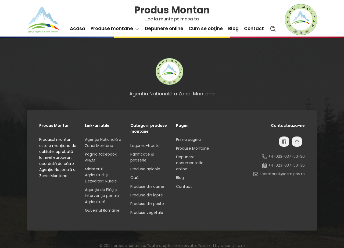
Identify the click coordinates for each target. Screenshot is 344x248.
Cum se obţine (206, 28)
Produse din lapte (146, 195)
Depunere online (164, 28)
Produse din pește (147, 203)
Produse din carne (147, 186)
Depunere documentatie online (189, 163)
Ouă (134, 177)
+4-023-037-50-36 (286, 156)
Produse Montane (192, 148)
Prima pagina (188, 139)
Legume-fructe (145, 145)
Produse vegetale (146, 212)
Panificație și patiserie (142, 157)
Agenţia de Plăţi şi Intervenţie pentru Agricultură (102, 195)
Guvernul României (102, 210)
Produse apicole (145, 169)
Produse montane (115, 28)
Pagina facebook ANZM (101, 157)
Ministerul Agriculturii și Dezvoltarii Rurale (101, 175)
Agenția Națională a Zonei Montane (103, 142)
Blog (233, 28)
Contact (254, 28)
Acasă (77, 28)
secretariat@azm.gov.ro (282, 174)
